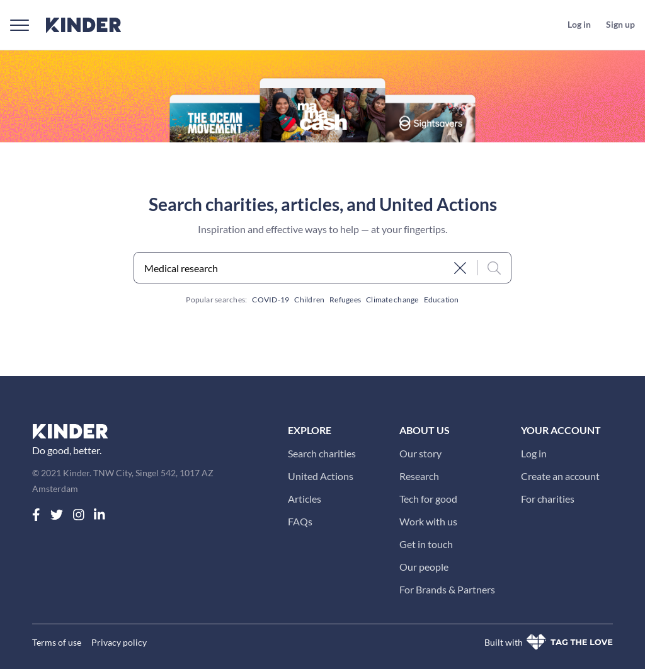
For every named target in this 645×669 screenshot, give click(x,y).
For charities (547, 499)
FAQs (300, 521)
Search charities (322, 453)
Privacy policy (119, 642)
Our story (420, 453)
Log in (534, 453)
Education (441, 299)
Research (419, 476)
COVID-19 (270, 299)
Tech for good (428, 499)
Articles (304, 499)
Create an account (560, 476)
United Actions (320, 476)
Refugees (345, 299)
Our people (423, 567)
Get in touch (426, 544)
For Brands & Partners (447, 589)
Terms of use (56, 642)
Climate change (392, 299)
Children (309, 299)
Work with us (428, 521)
